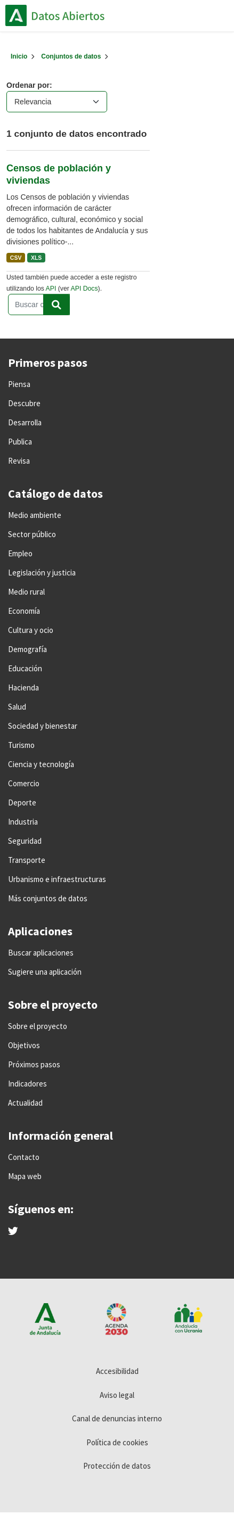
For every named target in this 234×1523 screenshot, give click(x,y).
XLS (36, 257)
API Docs (84, 288)
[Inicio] (19, 56)
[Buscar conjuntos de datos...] (39, 304)
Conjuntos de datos (71, 56)
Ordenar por (28, 85)
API (51, 288)
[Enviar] (56, 304)
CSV (16, 257)
